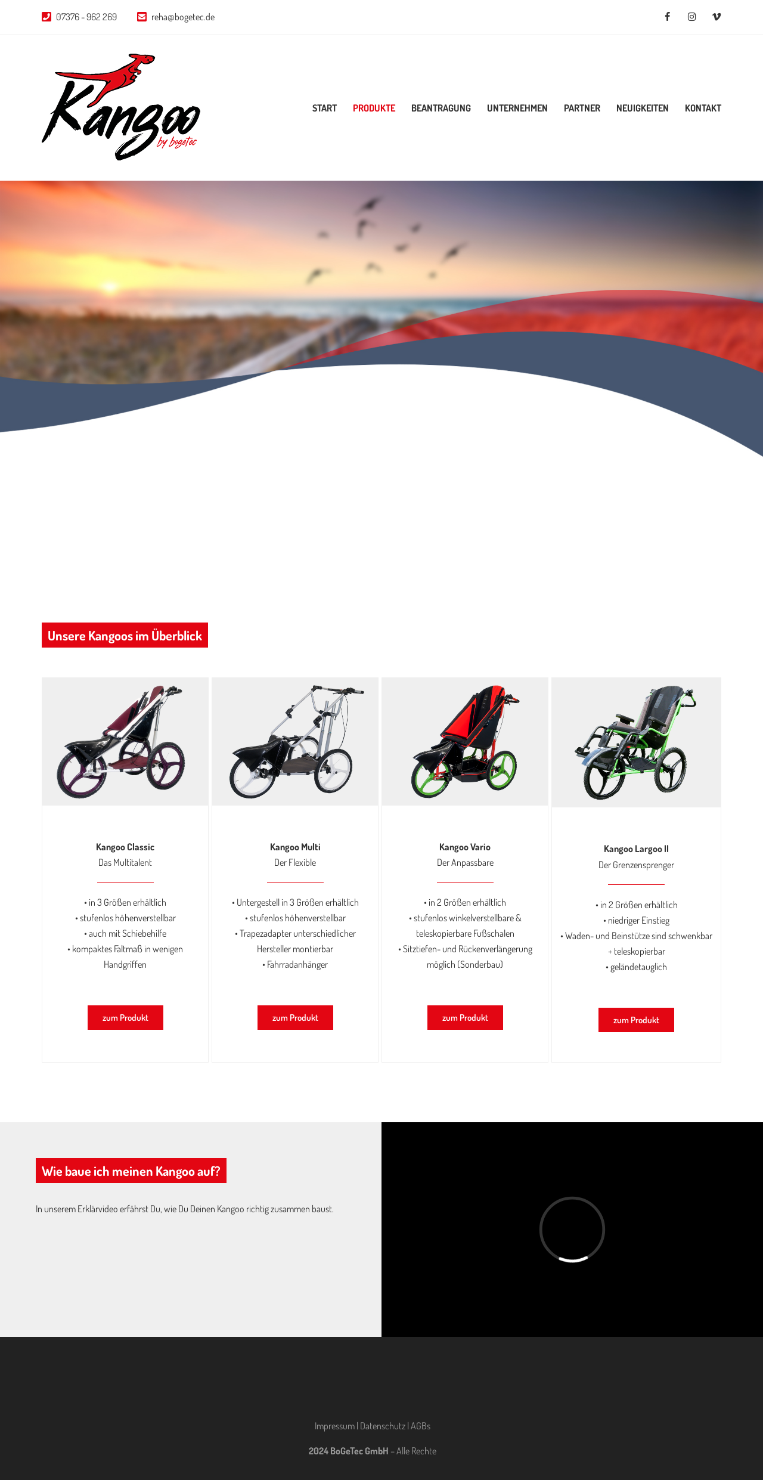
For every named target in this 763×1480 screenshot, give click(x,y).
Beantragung (441, 108)
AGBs (420, 1426)
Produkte (374, 108)
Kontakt (703, 108)
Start (324, 108)
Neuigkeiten (642, 108)
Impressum (335, 1426)
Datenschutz (382, 1426)
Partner (582, 108)
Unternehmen (517, 108)
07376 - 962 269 (86, 17)
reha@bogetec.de (183, 17)
